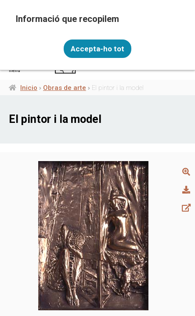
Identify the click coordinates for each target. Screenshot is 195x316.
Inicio (28, 88)
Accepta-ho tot (97, 48)
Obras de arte (64, 88)
